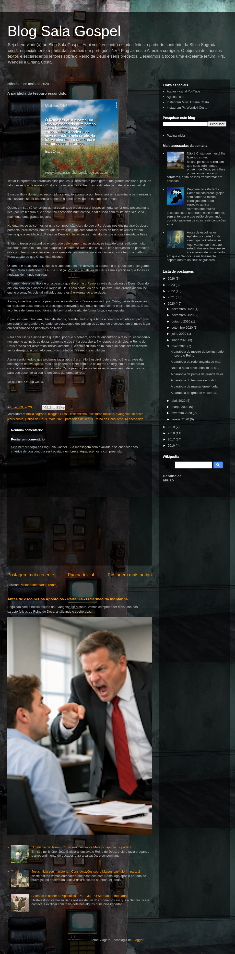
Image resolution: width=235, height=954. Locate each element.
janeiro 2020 (181, 419)
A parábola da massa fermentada (194, 386)
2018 (172, 433)
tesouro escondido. (131, 419)
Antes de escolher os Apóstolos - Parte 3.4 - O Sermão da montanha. (68, 599)
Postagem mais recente (30, 574)
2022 (172, 291)
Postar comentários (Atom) (39, 585)
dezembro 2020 (183, 309)
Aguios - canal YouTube (183, 91)
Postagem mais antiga (130, 574)
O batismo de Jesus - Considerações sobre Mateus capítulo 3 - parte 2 (81, 847)
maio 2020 (55, 419)
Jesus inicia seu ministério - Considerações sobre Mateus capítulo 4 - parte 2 (85, 871)
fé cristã (137, 414)
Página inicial (81, 574)
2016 (172, 445)
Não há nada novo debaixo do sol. (195, 368)
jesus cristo (15, 419)
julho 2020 (179, 333)
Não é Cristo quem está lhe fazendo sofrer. (206, 155)
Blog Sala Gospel (64, 31)
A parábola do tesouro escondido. (194, 380)
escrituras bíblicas (101, 414)
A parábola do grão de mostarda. (194, 393)
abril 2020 (179, 400)
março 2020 (180, 407)
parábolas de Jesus (79, 419)
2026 (172, 278)
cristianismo (78, 414)
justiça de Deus (36, 419)
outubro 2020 (181, 321)
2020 (172, 303)
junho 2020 (180, 340)
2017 (172, 439)
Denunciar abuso (172, 478)
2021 (172, 297)
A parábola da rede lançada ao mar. (196, 361)
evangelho (123, 414)
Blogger (137, 940)
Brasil (64, 414)
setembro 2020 (183, 327)
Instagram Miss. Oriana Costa (188, 102)
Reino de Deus (105, 419)
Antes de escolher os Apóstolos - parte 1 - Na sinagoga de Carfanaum (204, 236)
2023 (172, 285)
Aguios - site (175, 97)
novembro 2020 (183, 315)
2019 (172, 427)
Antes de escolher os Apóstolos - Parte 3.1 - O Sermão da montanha (79, 896)
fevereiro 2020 (182, 413)
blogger (53, 414)
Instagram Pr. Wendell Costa (187, 107)
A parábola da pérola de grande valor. (197, 374)
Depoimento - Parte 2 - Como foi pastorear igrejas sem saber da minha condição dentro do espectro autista (205, 196)
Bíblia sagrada (36, 414)
